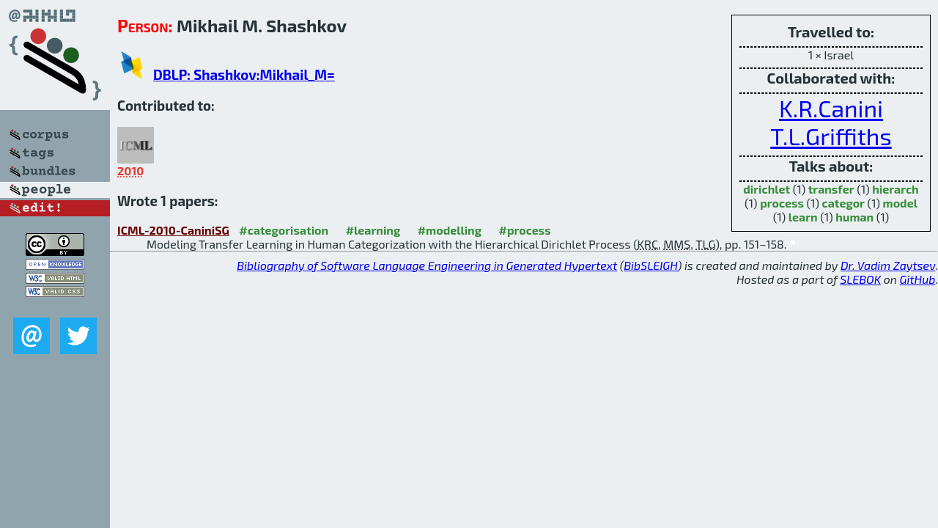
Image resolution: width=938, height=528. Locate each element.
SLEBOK (860, 279)
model (900, 203)
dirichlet (766, 189)
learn (803, 217)
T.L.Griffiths (830, 136)
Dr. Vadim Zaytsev (888, 265)
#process (525, 230)
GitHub (918, 279)
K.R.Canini (831, 108)
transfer (831, 189)
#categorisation (283, 230)
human (854, 217)
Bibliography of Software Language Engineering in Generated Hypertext (427, 265)
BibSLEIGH (650, 265)
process (782, 203)
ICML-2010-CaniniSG (173, 230)
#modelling (449, 230)
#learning (373, 230)
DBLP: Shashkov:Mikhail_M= (244, 74)
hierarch (895, 189)
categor (843, 203)
